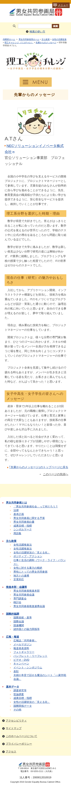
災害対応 (18, 579)
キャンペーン (21, 663)
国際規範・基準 (22, 617)
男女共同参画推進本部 (26, 590)
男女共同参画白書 (23, 521)
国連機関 (18, 625)
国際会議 (18, 621)
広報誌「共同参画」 (25, 640)
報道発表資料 (21, 648)
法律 (16, 510)
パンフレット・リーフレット (30, 656)
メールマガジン (22, 644)
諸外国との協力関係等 (26, 629)
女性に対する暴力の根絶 (27, 567)
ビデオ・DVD (21, 660)
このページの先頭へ (55, 474)
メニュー (60, 5)
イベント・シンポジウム (27, 667)
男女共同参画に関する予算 (29, 518)
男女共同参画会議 (23, 594)
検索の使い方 (37, 31)
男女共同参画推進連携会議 (29, 606)
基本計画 (18, 514)
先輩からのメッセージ (46, 42)
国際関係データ (22, 706)
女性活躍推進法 (22, 544)
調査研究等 (20, 690)
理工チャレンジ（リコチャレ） (18, 42)
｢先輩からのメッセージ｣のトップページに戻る (38, 467)
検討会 (17, 602)
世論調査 (18, 694)
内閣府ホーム (9, 39)
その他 (17, 709)
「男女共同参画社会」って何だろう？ (35, 506)
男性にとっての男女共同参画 (30, 571)
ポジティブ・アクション (27, 556)
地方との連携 (21, 575)
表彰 (16, 671)
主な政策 (45, 39)
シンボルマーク (22, 529)
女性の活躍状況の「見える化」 (31, 552)
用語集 (17, 533)
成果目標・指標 (22, 525)
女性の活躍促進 (59, 39)
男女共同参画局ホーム (29, 39)
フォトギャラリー (23, 652)
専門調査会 (20, 598)
